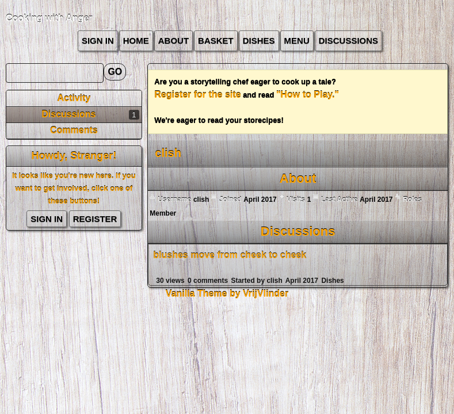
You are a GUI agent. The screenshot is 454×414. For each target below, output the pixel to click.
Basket (216, 40)
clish (274, 281)
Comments (74, 130)
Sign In (98, 40)
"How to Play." (307, 94)
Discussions (348, 40)
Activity (73, 98)
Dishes (259, 40)
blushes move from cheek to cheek (229, 255)
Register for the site (197, 94)
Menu (297, 40)
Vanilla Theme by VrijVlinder (227, 293)
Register (95, 219)
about (173, 40)
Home (136, 40)
